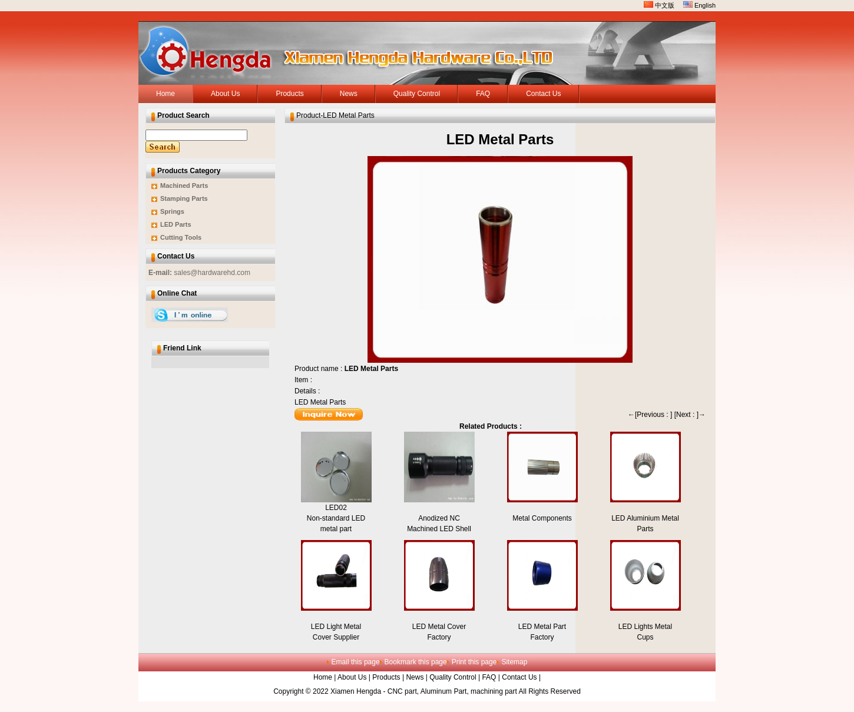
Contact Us (519, 677)
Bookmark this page (416, 662)
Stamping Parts (184, 198)
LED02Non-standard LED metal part (336, 518)
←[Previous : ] (650, 414)
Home (322, 677)
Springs (172, 211)
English (699, 5)
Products (386, 677)
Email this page (356, 662)
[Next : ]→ (690, 414)
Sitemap (514, 662)
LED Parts (175, 224)
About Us (351, 677)
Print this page (474, 662)
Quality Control (452, 677)
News (414, 677)
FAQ (489, 677)
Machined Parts (184, 185)
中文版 (659, 5)
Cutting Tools (180, 237)
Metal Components (542, 518)
